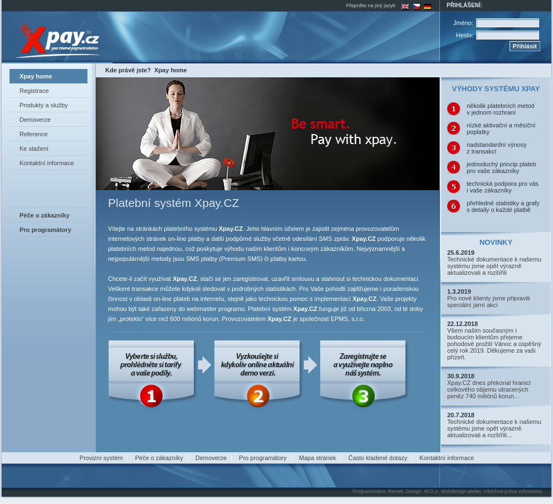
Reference (33, 134)
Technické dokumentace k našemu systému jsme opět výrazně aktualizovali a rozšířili (494, 266)
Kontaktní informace (46, 163)
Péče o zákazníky (159, 457)
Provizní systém (101, 457)
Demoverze (35, 119)
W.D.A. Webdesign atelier (452, 491)
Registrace (34, 90)
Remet (395, 491)
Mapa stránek (317, 457)
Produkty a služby (43, 105)
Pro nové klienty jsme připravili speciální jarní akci (488, 301)
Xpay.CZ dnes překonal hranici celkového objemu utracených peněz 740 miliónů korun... (489, 389)
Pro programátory (263, 457)
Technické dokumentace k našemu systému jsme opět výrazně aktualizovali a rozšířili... (494, 428)
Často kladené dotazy (377, 457)
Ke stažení (33, 148)
